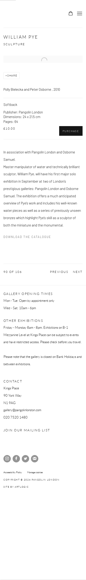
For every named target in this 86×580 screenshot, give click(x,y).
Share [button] (12, 75)
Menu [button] (79, 13)
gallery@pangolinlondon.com (22, 410)
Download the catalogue (27, 237)
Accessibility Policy (12, 472)
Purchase (71, 131)
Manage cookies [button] (35, 472)
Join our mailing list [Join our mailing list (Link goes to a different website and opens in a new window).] (26, 430)
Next (78, 272)
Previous (59, 272)
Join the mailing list (34, 458)
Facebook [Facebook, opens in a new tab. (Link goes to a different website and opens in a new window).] (16, 458)
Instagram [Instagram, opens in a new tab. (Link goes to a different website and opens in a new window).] (7, 458)
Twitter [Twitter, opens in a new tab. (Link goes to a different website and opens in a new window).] (25, 458)
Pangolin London (14, 14)
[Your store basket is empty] (70, 13)
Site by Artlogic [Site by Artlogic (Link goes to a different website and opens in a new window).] (16, 487)
